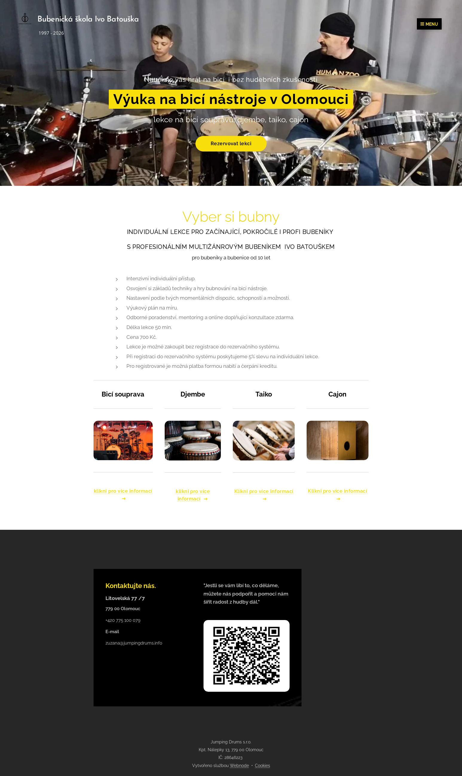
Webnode (239, 765)
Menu (429, 24)
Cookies (262, 765)
